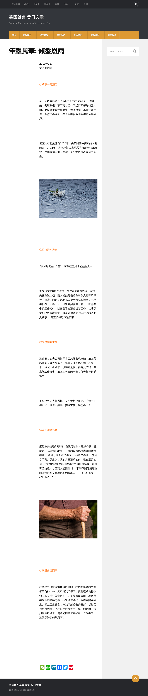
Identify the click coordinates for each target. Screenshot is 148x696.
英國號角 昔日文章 (26, 17)
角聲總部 (15, 4)
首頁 (14, 35)
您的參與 (44, 35)
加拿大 (67, 4)
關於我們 (61, 35)
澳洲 (85, 4)
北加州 (36, 4)
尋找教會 (112, 35)
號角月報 (95, 35)
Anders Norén (28, 690)
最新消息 (78, 35)
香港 (57, 4)
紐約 (26, 4)
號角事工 (27, 35)
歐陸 (77, 4)
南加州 (47, 4)
